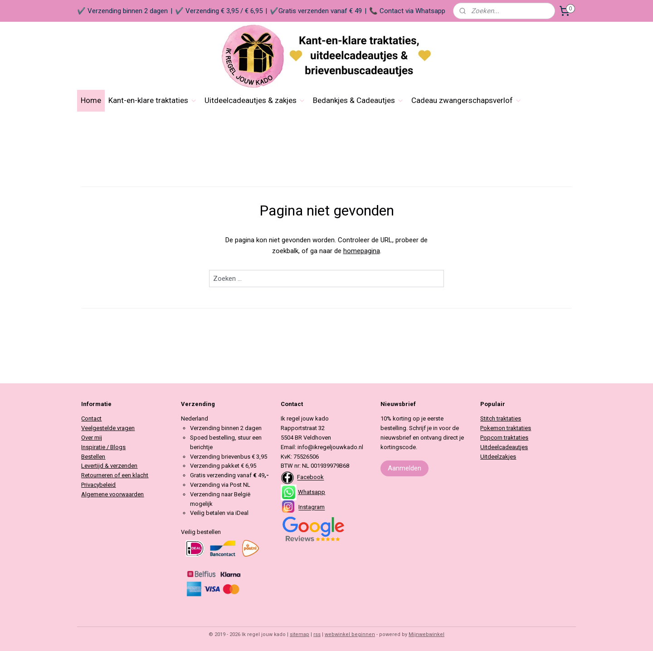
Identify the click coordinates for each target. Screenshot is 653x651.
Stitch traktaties (500, 418)
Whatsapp (311, 492)
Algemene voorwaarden (112, 494)
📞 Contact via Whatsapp (407, 11)
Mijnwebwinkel (426, 634)
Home (91, 100)
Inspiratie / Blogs (103, 447)
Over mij (91, 437)
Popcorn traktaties (504, 437)
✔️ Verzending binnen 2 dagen (122, 11)
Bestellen (93, 456)
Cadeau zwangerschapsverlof (466, 100)
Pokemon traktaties (505, 428)
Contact (91, 418)
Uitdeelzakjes (498, 456)
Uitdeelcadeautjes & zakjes (255, 100)
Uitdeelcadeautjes (504, 447)
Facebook (310, 477)
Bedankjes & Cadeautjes (358, 100)
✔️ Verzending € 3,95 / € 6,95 (219, 11)
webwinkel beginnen (350, 634)
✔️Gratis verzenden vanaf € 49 (316, 11)
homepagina (361, 251)
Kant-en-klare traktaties (152, 100)
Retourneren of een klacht (114, 475)
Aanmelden (404, 468)
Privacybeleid (98, 484)
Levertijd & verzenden (109, 465)
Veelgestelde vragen (108, 428)
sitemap (299, 634)
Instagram (311, 507)
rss (317, 634)
